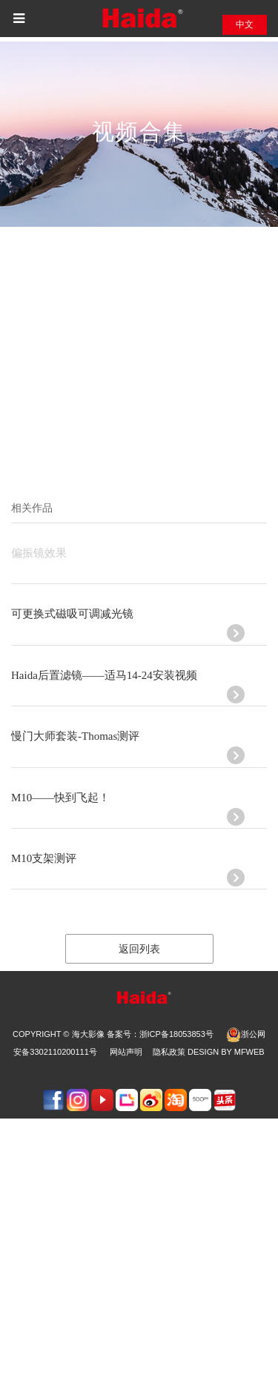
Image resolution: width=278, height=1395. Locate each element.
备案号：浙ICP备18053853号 (160, 1034)
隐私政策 (169, 1051)
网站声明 (126, 1051)
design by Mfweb (226, 1051)
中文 (245, 24)
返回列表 (139, 949)
